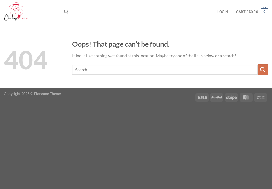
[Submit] (263, 69)
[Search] (66, 12)
